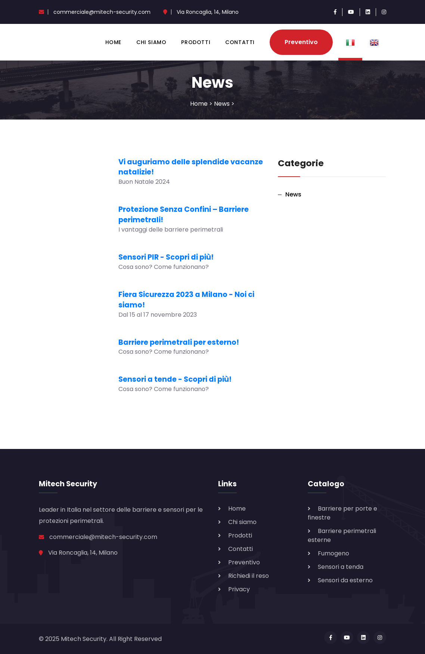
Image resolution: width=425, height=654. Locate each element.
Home (113, 42)
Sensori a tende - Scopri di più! (175, 379)
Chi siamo (151, 42)
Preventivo (301, 42)
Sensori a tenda (340, 566)
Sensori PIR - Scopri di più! (166, 257)
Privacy (239, 589)
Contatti (240, 42)
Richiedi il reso (248, 575)
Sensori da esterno (345, 580)
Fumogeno (333, 553)
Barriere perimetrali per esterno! (178, 342)
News (222, 103)
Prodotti (195, 42)
